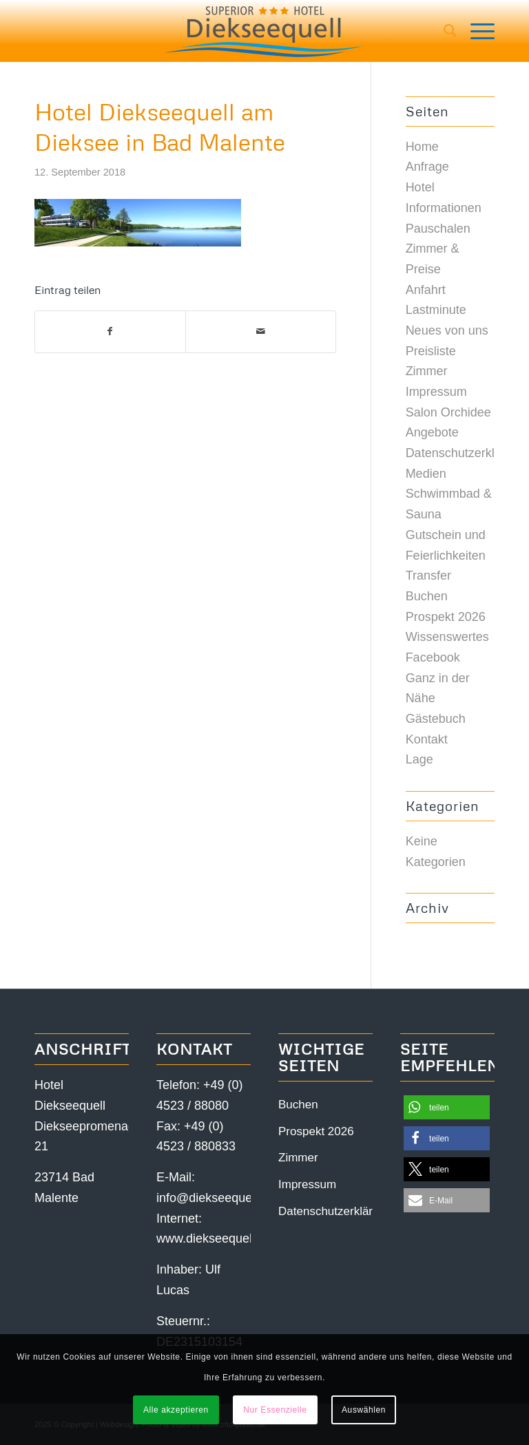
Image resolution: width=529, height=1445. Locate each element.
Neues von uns (447, 330)
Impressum (436, 392)
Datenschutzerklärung (466, 453)
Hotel (420, 187)
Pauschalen (438, 228)
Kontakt (427, 739)
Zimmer (427, 371)
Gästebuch (436, 719)
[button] (447, 1107)
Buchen (427, 596)
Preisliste (431, 351)
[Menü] (476, 31)
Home (422, 147)
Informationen (443, 208)
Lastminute (436, 310)
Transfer (428, 575)
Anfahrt (426, 290)
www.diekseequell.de (214, 1238)
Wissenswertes (447, 637)
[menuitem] (443, 31)
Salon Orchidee (448, 412)
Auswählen (364, 1410)
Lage (419, 759)
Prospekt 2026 (446, 617)
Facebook (433, 657)
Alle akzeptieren (176, 1410)
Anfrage (427, 166)
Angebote (432, 432)
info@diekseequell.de (215, 1198)
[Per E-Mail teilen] (260, 331)
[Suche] (443, 31)
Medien (426, 474)
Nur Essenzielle (275, 1410)
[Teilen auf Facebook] (110, 331)
